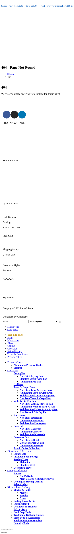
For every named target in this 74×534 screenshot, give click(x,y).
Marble (24, 492)
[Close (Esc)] (11, 529)
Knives (17, 473)
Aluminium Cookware (31, 445)
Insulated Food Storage (26, 456)
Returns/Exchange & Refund (17, 244)
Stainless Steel (27, 465)
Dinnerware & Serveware (15, 141)
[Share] (8, 529)
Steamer (18, 367)
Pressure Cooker (11, 131)
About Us (7, 211)
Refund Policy (14, 351)
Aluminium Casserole (31, 431)
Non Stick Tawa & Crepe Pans (36, 390)
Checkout (12, 348)
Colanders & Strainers (25, 506)
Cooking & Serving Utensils (28, 481)
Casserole (19, 426)
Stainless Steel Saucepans (33, 423)
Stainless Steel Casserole (32, 434)
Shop (9, 337)
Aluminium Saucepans (31, 420)
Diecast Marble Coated (32, 442)
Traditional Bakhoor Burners (29, 515)
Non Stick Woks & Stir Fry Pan (36, 404)
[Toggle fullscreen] (5, 529)
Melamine (25, 462)
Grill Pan (18, 384)
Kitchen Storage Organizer (28, 520)
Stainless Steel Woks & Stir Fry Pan (39, 409)
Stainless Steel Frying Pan (33, 379)
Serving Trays (21, 459)
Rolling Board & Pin (24, 501)
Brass (23, 498)
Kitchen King (9, 174)
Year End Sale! (15, 334)
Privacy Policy (14, 357)
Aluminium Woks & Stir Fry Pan (37, 406)
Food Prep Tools (22, 512)
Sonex (6, 169)
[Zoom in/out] (2, 529)
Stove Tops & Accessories (27, 517)
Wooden (24, 495)
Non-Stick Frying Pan (31, 376)
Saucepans (19, 415)
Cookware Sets (21, 437)
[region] (37, 5)
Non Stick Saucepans (31, 417)
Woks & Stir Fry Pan (25, 401)
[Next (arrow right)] (5, 532)
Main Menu (13, 326)
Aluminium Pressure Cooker (29, 365)
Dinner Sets (20, 454)
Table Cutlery (21, 484)
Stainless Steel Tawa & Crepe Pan (37, 395)
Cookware (8, 136)
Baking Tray (20, 509)
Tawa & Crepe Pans (24, 387)
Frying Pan (19, 373)
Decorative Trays (22, 467)
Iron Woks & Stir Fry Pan (33, 412)
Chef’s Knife (26, 476)
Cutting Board (21, 504)
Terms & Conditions (13, 260)
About (10, 343)
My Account (9, 292)
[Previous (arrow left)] (2, 532)
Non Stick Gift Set (29, 440)
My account (13, 340)
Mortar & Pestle (22, 490)
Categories (12, 329)
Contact (11, 346)
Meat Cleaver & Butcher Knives (37, 479)
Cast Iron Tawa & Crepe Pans (35, 398)
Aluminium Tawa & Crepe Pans (36, 392)
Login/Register (10, 287)
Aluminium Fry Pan (30, 381)
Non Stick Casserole (30, 429)
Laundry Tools (21, 523)
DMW (6, 195)
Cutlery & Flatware (12, 147)
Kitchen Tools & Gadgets (15, 152)
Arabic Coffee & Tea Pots (27, 448)
